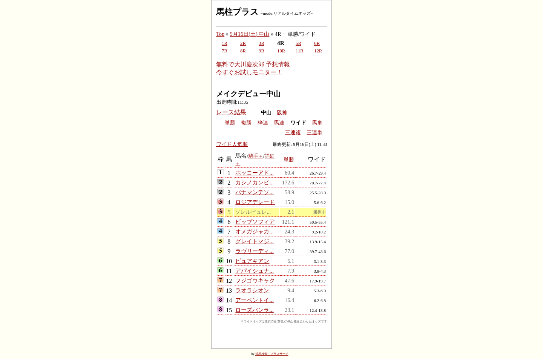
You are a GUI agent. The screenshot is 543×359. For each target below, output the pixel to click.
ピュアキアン (252, 261)
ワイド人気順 (232, 144)
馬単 (317, 123)
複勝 (246, 123)
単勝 (230, 123)
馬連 (279, 123)
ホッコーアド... (254, 172)
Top (220, 34)
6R (317, 43)
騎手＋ (255, 156)
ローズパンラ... (254, 310)
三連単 (314, 132)
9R (261, 51)
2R (243, 43)
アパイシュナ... (254, 270)
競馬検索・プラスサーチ (271, 354)
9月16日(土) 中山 (250, 34)
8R (243, 51)
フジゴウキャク (255, 280)
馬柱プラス (237, 12)
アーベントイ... (254, 300)
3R (261, 43)
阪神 (282, 112)
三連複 (293, 132)
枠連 (263, 123)
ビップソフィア (255, 221)
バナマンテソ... (254, 192)
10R (281, 51)
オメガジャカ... (254, 231)
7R (224, 51)
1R (224, 43)
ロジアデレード (255, 202)
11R (300, 51)
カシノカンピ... (254, 182)
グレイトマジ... (254, 241)
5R (298, 43)
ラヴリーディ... (254, 251)
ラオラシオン (252, 290)
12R (318, 51)
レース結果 (231, 112)
